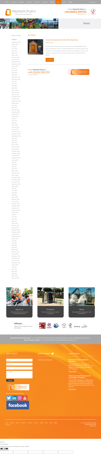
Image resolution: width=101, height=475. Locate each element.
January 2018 (15, 201)
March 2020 (15, 144)
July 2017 (14, 214)
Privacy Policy (93, 425)
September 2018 (16, 184)
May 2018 (14, 193)
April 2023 (14, 88)
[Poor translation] (6, 449)
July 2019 (14, 162)
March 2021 (15, 125)
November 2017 (16, 206)
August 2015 (15, 265)
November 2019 (16, 153)
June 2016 (14, 243)
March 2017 (15, 223)
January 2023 (15, 94)
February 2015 (15, 278)
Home (7, 2)
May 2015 (14, 271)
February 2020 (15, 147)
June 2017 (14, 217)
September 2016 (16, 236)
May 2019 (14, 166)
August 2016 (15, 238)
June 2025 (14, 48)
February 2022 (15, 110)
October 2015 (15, 260)
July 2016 (14, 241)
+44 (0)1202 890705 (75, 11)
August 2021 (15, 116)
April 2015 (14, 273)
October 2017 (15, 208)
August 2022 (15, 103)
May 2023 (14, 85)
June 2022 (14, 105)
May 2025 (14, 51)
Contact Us (93, 2)
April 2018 (14, 195)
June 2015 (14, 269)
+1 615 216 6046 (49, 340)
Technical (37, 2)
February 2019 (15, 173)
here (85, 14)
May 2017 (14, 219)
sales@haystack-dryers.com (82, 338)
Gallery (52, 2)
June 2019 (14, 164)
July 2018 (14, 188)
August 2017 (15, 212)
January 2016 (15, 254)
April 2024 (14, 75)
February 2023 (15, 92)
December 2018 (16, 177)
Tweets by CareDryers (44, 360)
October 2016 (15, 234)
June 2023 (14, 83)
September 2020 (16, 136)
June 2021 (14, 120)
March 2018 (15, 197)
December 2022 (16, 96)
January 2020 (15, 149)
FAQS (64, 2)
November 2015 (16, 258)
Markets (21, 2)
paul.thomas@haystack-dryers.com (60, 338)
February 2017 (15, 225)
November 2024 (16, 61)
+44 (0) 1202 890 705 (40, 338)
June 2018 (14, 190)
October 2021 (15, 114)
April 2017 (14, 221)
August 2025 (15, 44)
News (58, 2)
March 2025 (15, 55)
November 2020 (16, 134)
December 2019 (16, 151)
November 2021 (16, 112)
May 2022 (14, 107)
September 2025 (16, 42)
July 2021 (14, 118)
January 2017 (15, 227)
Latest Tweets (45, 353)
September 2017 (16, 210)
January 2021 (15, 129)
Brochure (45, 2)
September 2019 (16, 158)
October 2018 (15, 182)
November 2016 (16, 232)
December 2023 (16, 77)
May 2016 (14, 245)
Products (29, 2)
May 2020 (14, 140)
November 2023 (16, 79)
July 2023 (14, 81)
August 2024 (15, 66)
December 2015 (16, 256)
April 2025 (14, 53)
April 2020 (14, 142)
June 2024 (14, 70)
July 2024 (14, 68)
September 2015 (16, 262)
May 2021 (14, 123)
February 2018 (15, 199)
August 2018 (15, 186)
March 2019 (15, 171)
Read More (50, 59)
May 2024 (14, 72)
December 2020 (16, 131)
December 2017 (16, 203)
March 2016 (15, 249)
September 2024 (16, 64)
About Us (14, 2)
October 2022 (15, 99)
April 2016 (14, 247)
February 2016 (15, 251)
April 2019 (14, 168)
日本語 (70, 2)
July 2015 (14, 267)
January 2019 (15, 175)
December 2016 (16, 230)
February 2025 (15, 57)
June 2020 (14, 138)
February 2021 (15, 127)
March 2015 (15, 275)
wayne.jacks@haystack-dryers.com (66, 340)
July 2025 (14, 46)
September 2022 (16, 101)
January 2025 (15, 59)
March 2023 (15, 90)
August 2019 (15, 160)
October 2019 (15, 155)
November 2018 (16, 179)
